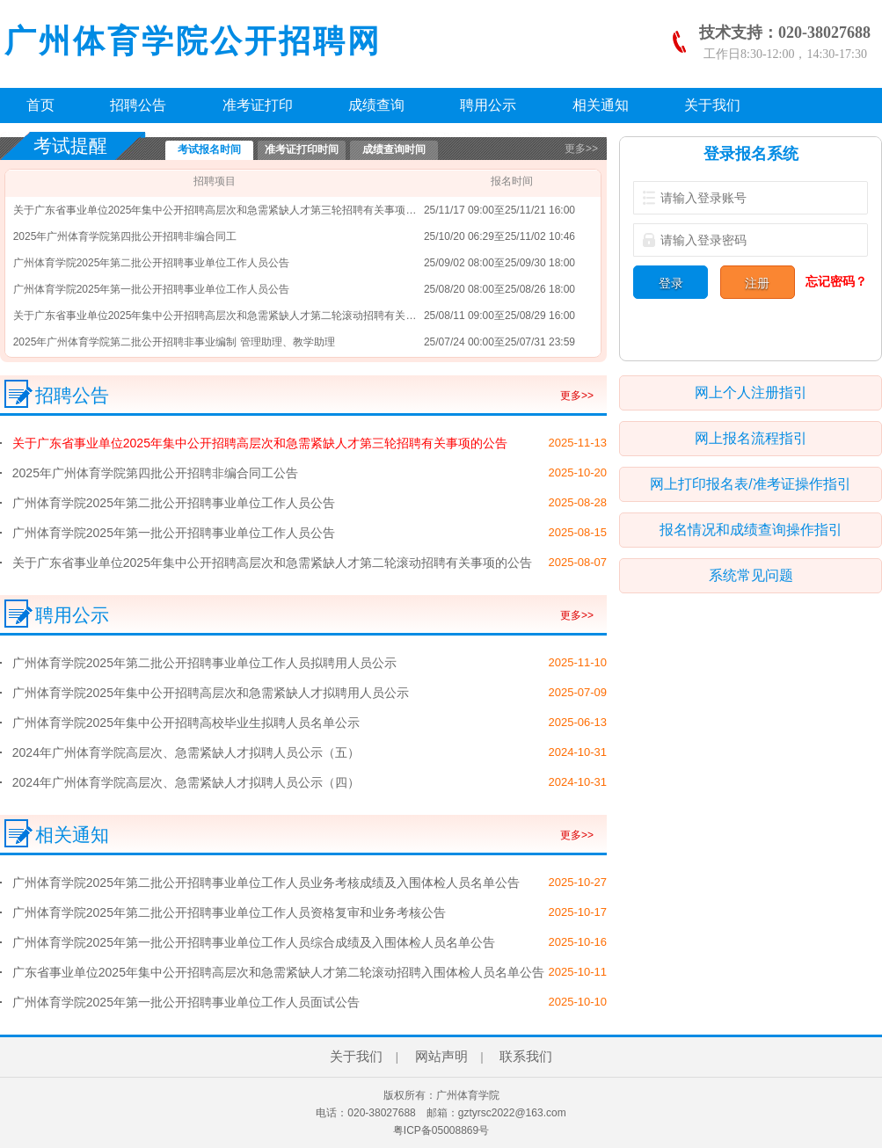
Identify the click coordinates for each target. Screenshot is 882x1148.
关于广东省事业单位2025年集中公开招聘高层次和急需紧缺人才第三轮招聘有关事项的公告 (225, 210)
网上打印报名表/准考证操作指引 (750, 483)
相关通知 (600, 105)
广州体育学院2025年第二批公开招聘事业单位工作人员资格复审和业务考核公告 (229, 912)
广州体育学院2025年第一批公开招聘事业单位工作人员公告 (151, 289)
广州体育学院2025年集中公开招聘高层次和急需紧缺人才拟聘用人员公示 (210, 693)
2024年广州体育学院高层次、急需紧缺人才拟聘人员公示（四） (186, 782)
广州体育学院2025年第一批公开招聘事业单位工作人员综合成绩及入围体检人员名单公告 (253, 942)
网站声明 (441, 1057)
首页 (40, 105)
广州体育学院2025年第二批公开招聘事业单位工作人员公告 (151, 263)
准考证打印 (257, 105)
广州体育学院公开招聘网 (193, 41)
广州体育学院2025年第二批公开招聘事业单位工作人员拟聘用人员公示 (204, 663)
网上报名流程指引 (751, 438)
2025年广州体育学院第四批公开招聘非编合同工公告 (155, 473)
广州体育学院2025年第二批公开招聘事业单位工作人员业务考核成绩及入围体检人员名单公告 (266, 883)
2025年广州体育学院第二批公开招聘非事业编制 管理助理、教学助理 (174, 342)
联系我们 (525, 1057)
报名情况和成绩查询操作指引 (751, 529)
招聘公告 (138, 105)
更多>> (581, 148)
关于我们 (712, 105)
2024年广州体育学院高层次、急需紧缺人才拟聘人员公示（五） (186, 752)
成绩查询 (376, 105)
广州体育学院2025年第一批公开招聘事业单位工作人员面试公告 (186, 1002)
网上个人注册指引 (751, 392)
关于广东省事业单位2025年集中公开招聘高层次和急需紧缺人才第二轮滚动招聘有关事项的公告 (236, 315)
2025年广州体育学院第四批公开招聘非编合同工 (125, 236)
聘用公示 (488, 105)
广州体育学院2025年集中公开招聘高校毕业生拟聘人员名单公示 (186, 723)
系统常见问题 (751, 575)
